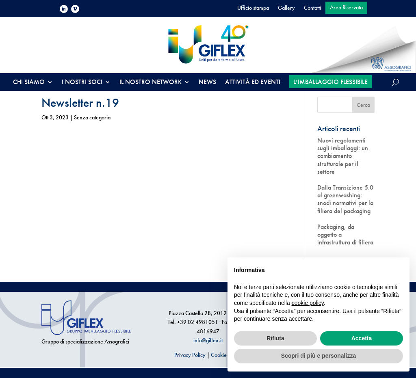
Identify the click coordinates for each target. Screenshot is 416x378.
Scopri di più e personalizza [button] (318, 355)
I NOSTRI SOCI (82, 82)
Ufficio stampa (253, 8)
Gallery (286, 8)
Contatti (312, 8)
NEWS (207, 82)
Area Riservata (346, 7)
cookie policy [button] (308, 303)
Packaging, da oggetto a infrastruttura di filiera (345, 234)
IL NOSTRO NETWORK (150, 82)
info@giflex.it (208, 340)
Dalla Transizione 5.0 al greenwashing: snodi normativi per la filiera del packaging (345, 199)
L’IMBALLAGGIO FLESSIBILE (330, 82)
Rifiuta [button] (275, 338)
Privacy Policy (190, 355)
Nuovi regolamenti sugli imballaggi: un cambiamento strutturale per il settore (342, 155)
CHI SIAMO (29, 82)
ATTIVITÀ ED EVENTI (252, 82)
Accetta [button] (361, 338)
